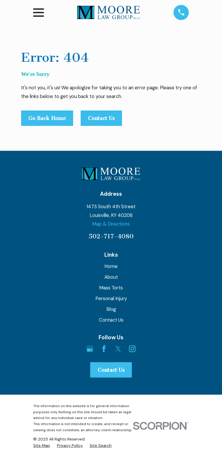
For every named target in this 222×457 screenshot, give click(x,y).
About (111, 277)
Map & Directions (111, 224)
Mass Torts (111, 287)
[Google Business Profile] (89, 348)
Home (111, 266)
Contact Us (101, 118)
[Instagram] (132, 348)
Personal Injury (111, 298)
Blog (111, 309)
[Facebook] (104, 348)
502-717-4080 (111, 236)
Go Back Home (47, 118)
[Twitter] (118, 348)
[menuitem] (41, 445)
